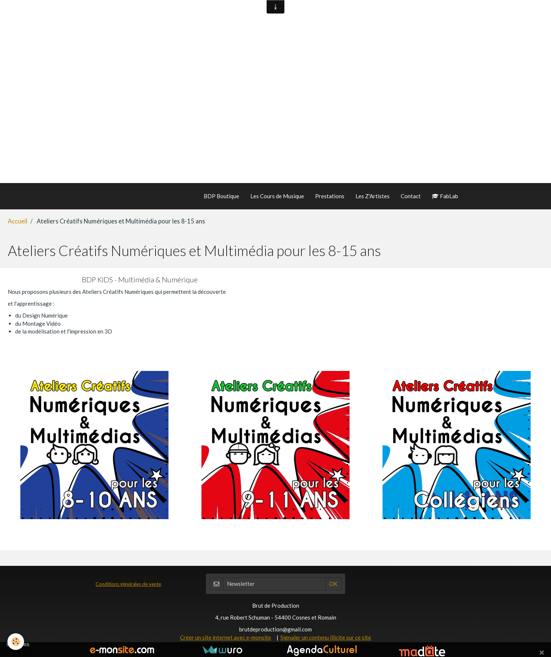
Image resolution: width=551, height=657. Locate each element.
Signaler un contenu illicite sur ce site (325, 637)
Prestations (329, 196)
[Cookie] (15, 641)
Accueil (17, 221)
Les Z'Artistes (372, 196)
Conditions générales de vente (128, 584)
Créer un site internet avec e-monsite (225, 637)
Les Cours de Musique (277, 196)
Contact (411, 196)
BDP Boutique (221, 196)
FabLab (445, 196)
